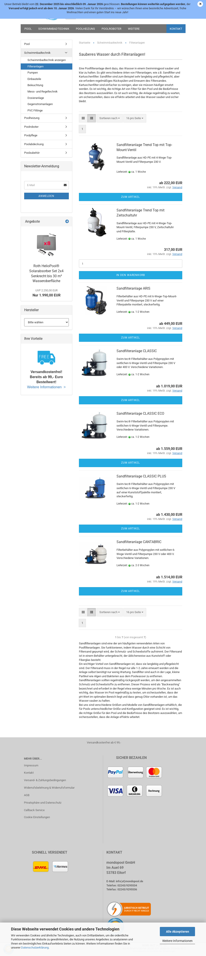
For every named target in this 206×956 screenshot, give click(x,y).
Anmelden (46, 196)
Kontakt (176, 28)
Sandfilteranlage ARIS (133, 288)
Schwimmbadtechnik (53, 28)
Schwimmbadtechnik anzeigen (46, 60)
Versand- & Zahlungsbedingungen (45, 780)
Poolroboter (111, 28)
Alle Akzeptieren (177, 931)
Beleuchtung (35, 85)
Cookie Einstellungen (37, 817)
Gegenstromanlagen (40, 104)
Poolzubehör (32, 152)
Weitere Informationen (177, 941)
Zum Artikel (130, 196)
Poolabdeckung (34, 144)
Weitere (134, 28)
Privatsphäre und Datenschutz (42, 802)
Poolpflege (30, 135)
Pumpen (32, 72)
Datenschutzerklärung (35, 947)
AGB (26, 795)
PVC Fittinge (35, 110)
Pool (28, 28)
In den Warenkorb (130, 275)
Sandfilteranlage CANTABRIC (139, 542)
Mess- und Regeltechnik (42, 91)
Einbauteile (34, 79)
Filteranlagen (35, 66)
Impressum (31, 765)
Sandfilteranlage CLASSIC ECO (140, 413)
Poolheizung (85, 28)
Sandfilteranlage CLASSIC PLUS (141, 476)
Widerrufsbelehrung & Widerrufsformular (49, 787)
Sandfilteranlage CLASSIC (137, 351)
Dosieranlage (35, 98)
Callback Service (34, 810)
